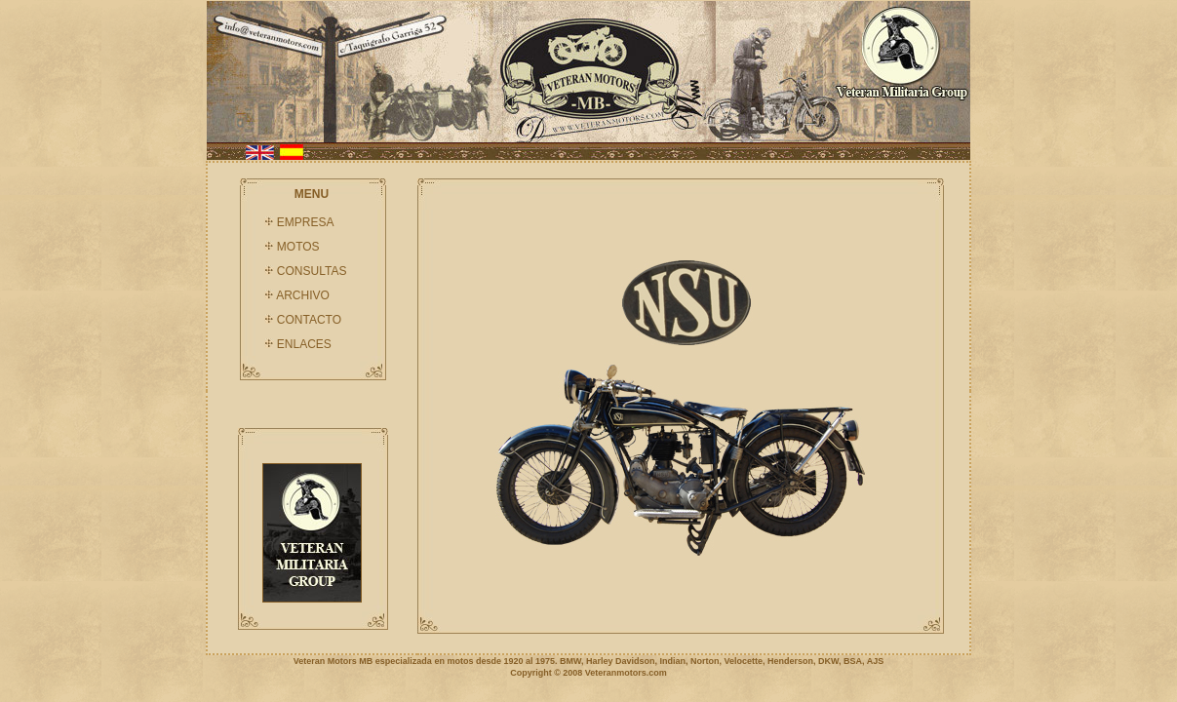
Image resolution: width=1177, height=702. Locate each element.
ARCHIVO (303, 295)
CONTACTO (309, 320)
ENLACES (304, 344)
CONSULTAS (312, 271)
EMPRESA (305, 222)
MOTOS (298, 247)
